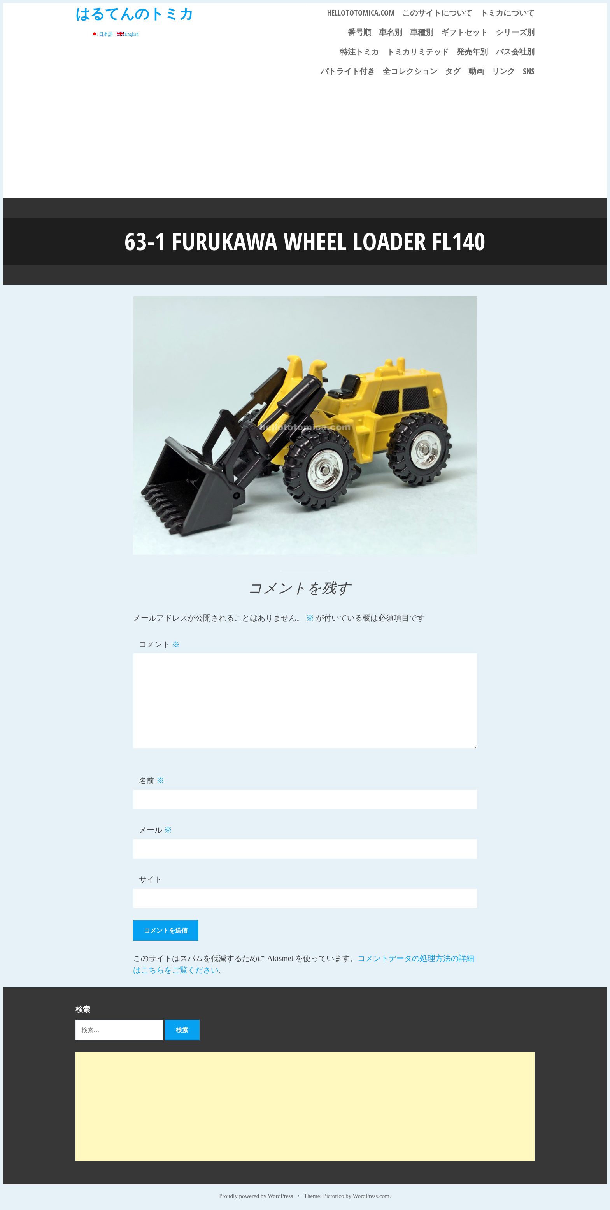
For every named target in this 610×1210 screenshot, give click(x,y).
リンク (503, 71)
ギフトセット (464, 32)
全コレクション (410, 71)
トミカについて (507, 12)
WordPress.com (371, 1195)
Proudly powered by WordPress (256, 1195)
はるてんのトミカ (134, 13)
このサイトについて (437, 12)
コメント (159, 644)
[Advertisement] (305, 139)
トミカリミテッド (418, 51)
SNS (529, 71)
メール (155, 829)
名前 (151, 780)
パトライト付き (348, 71)
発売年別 (472, 51)
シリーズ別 (515, 32)
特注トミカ (359, 51)
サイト (150, 879)
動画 (476, 71)
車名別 (390, 32)
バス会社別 (515, 51)
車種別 (421, 32)
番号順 (359, 32)
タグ (453, 71)
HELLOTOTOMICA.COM (360, 12)
